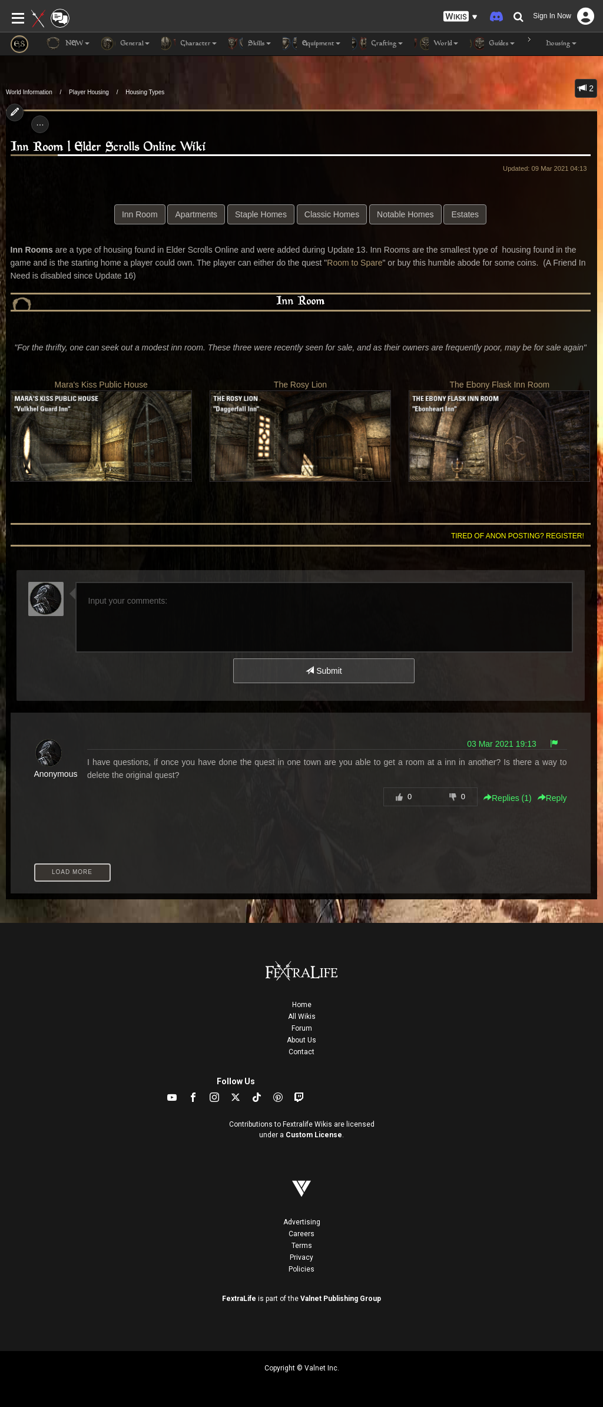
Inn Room (140, 214)
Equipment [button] (311, 44)
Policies (301, 1269)
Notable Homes (405, 214)
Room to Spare (354, 262)
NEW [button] (68, 44)
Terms (301, 1246)
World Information (29, 92)
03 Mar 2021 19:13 (501, 744)
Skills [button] (249, 44)
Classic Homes (331, 214)
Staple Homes (261, 214)
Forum (301, 1028)
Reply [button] (552, 798)
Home (302, 1005)
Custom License (314, 1135)
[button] (460, 16)
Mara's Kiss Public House (101, 431)
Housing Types (144, 92)
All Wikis (302, 1016)
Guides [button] (492, 44)
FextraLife (239, 1299)
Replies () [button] (507, 798)
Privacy (301, 1257)
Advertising (301, 1222)
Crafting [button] (377, 44)
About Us (301, 1040)
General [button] (125, 44)
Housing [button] (551, 44)
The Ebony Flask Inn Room (499, 431)
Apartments (196, 214)
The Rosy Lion (300, 431)
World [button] (436, 44)
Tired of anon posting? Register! (517, 536)
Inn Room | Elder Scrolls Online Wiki (108, 147)
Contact (301, 1052)
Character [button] (189, 44)
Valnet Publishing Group (340, 1299)
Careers (301, 1234)
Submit (324, 671)
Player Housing (89, 92)
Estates (465, 214)
